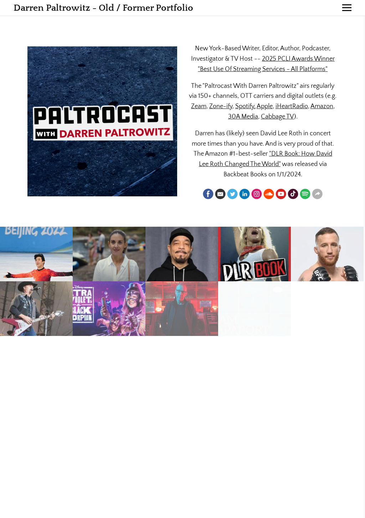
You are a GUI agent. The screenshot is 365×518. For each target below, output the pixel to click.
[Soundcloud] (268, 193)
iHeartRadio (292, 106)
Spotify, (245, 106)
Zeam (198, 106)
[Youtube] (281, 193)
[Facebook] (208, 193)
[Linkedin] (244, 193)
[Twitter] (232, 193)
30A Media (243, 116)
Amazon (321, 106)
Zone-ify (220, 106)
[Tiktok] (293, 193)
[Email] (220, 193)
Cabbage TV (277, 116)
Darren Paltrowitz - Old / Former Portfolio (103, 8)
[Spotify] (305, 193)
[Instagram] (256, 193)
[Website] (317, 193)
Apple (265, 106)
